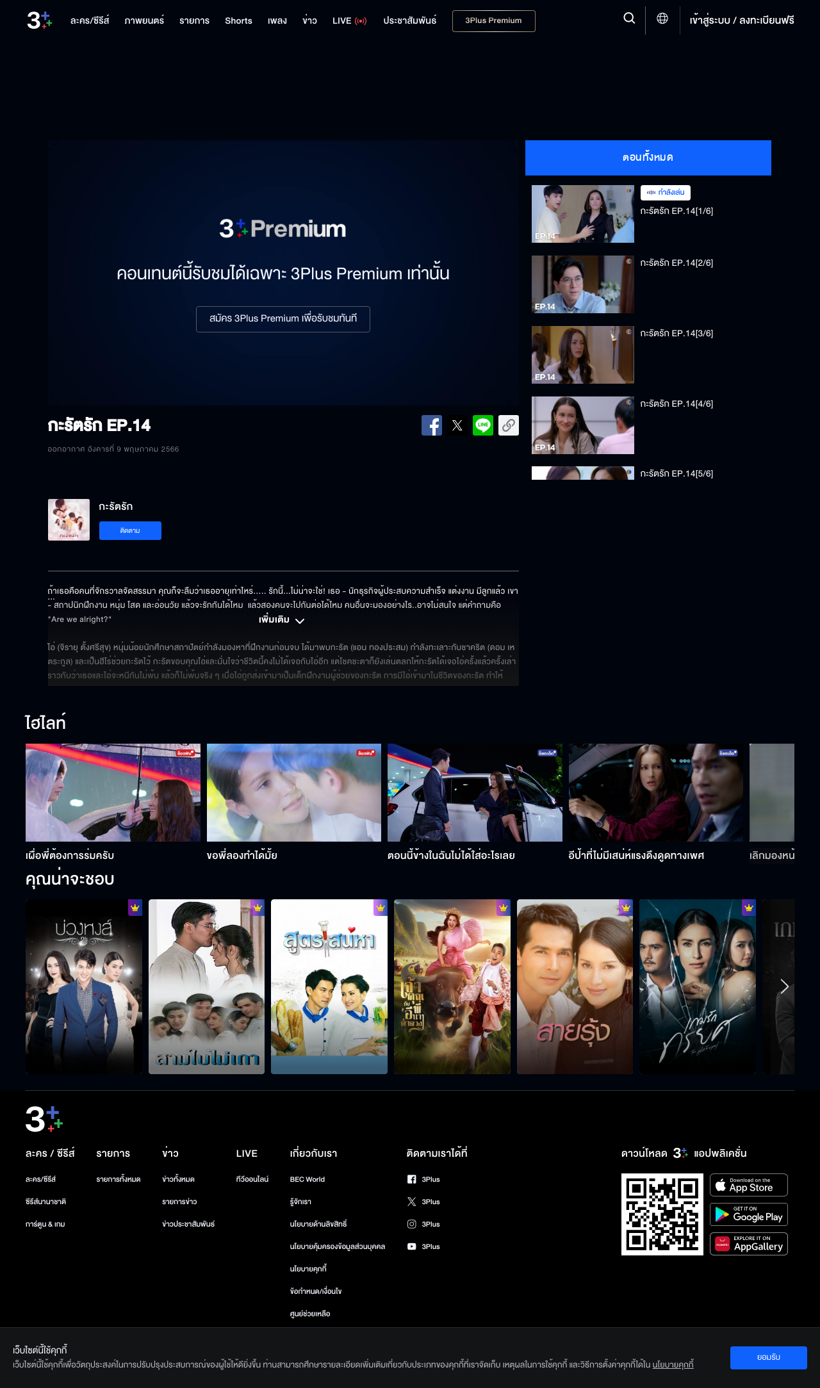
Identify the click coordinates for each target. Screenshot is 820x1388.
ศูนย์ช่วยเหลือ (310, 1314)
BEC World (307, 1179)
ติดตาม (130, 530)
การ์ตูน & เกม (45, 1224)
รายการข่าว (179, 1202)
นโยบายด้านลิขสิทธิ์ (318, 1224)
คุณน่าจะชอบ (70, 880)
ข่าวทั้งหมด (178, 1179)
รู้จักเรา (300, 1202)
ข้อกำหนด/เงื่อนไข (316, 1292)
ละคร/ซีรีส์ (41, 1179)
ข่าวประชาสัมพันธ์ (188, 1224)
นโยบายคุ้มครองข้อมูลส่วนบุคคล (338, 1247)
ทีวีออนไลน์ (252, 1179)
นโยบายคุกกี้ (308, 1269)
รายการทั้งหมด (118, 1179)
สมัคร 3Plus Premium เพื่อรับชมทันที (283, 319)
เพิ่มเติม (283, 621)
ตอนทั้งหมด (648, 157)
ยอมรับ (768, 1357)
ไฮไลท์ (46, 724)
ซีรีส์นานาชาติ (46, 1202)
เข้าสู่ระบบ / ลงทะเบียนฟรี (742, 20)
